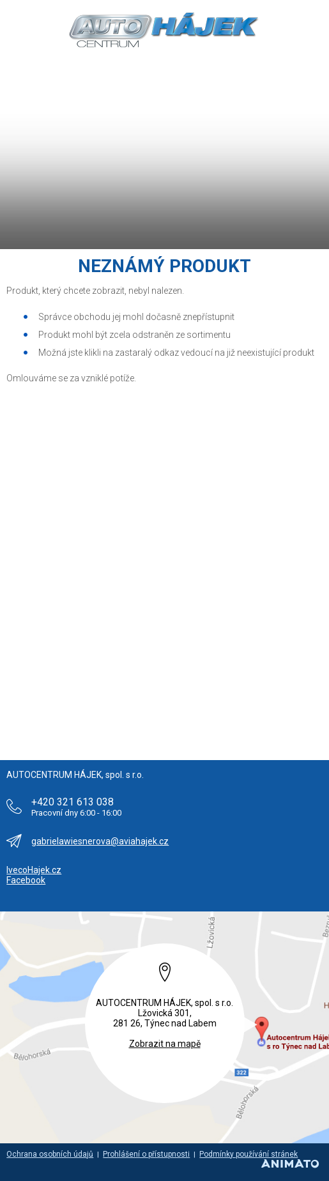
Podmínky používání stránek (248, 1154)
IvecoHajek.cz (33, 870)
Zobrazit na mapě (165, 1044)
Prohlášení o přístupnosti (146, 1154)
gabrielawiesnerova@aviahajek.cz (100, 841)
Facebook (25, 880)
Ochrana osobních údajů (49, 1154)
